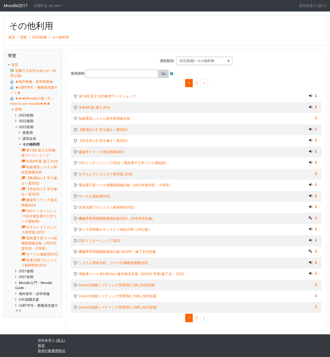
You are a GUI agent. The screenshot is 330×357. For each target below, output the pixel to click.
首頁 (11, 37)
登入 (321, 6)
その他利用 (60, 37)
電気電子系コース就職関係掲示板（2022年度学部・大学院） (125, 185)
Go (163, 74)
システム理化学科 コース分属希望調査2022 (113, 263)
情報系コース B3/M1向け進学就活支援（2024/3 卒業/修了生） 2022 (131, 274)
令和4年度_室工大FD (94, 107)
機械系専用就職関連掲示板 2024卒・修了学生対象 (117, 252)
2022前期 (39, 37)
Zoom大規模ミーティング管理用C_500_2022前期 (116, 285)
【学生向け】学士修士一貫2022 (103, 141)
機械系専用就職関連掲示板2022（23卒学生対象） (117, 218)
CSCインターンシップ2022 (99, 241)
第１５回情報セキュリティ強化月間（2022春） (115, 229)
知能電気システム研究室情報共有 (104, 118)
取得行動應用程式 (51, 351)
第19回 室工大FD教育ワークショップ (107, 96)
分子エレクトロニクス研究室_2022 (106, 174)
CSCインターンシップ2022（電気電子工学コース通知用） (123, 163)
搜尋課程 (78, 73)
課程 (23, 37)
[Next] (204, 83)
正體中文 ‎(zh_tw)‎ (47, 6)
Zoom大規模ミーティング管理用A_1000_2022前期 (118, 307)
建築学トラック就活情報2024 (101, 152)
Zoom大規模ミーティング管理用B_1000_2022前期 (117, 296)
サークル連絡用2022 (94, 196)
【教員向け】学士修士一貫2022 (103, 130)
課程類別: (167, 61)
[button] (173, 74)
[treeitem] (33, 65)
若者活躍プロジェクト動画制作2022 (107, 207)
